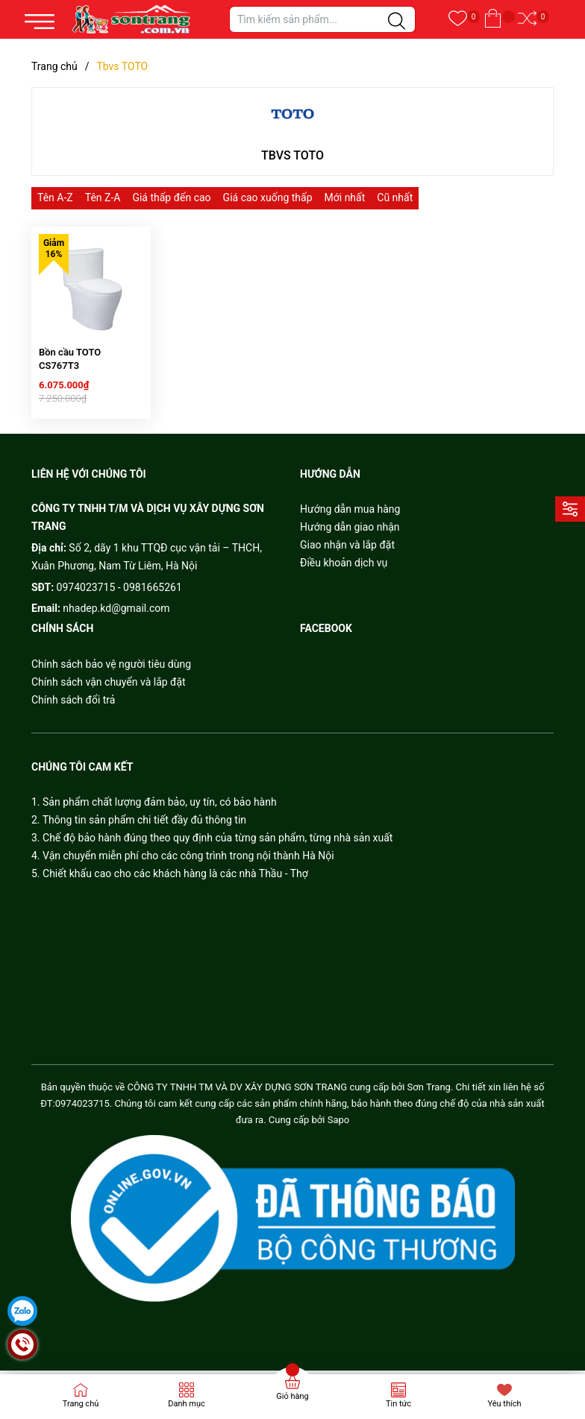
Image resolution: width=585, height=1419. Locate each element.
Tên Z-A (103, 197)
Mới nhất (345, 197)
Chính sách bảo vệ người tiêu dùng (111, 680)
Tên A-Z (55, 197)
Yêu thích (504, 1404)
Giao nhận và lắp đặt (347, 561)
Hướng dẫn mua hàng (350, 525)
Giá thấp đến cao (171, 197)
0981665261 (152, 603)
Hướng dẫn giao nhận (350, 543)
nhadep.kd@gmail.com (116, 625)
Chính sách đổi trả (73, 715)
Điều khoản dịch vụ (343, 579)
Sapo (339, 1136)
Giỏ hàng (292, 1396)
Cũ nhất (395, 197)
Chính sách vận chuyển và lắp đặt (108, 698)
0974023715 (86, 603)
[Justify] (397, 22)
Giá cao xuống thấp (268, 197)
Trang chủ (81, 1404)
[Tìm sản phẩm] (322, 19)
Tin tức (398, 1404)
